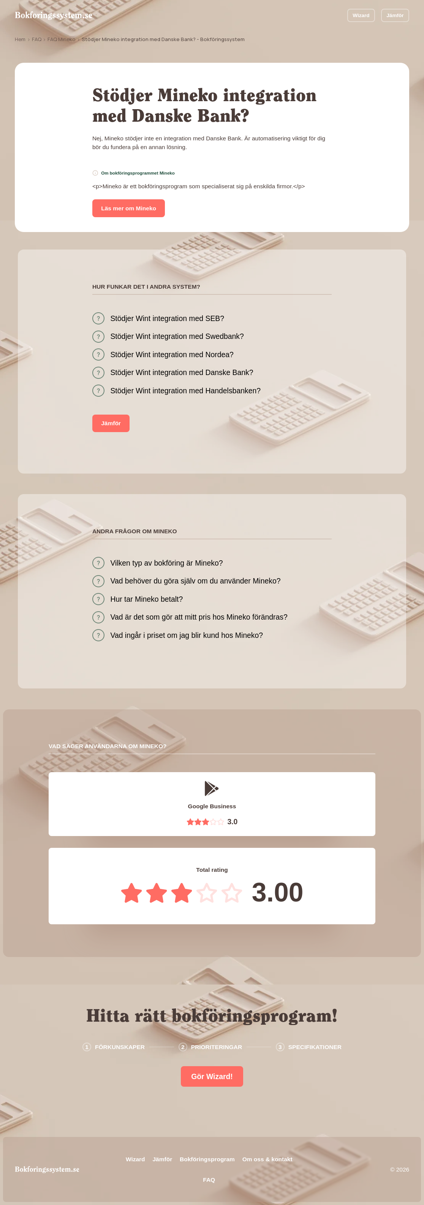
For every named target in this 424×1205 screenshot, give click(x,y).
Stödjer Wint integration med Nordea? (171, 354)
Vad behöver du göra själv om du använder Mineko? (195, 581)
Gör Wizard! (212, 1076)
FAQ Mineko (61, 39)
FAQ (36, 39)
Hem (20, 39)
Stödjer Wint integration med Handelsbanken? (185, 390)
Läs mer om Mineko (128, 208)
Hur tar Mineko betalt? (146, 599)
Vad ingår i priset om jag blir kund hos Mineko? (186, 635)
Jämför (394, 15)
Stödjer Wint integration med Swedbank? (177, 336)
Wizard (361, 15)
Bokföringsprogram (207, 1159)
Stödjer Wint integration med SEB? (167, 318)
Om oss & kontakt (267, 1159)
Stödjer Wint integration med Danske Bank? (181, 372)
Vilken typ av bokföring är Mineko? (166, 563)
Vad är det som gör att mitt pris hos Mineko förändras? (198, 617)
